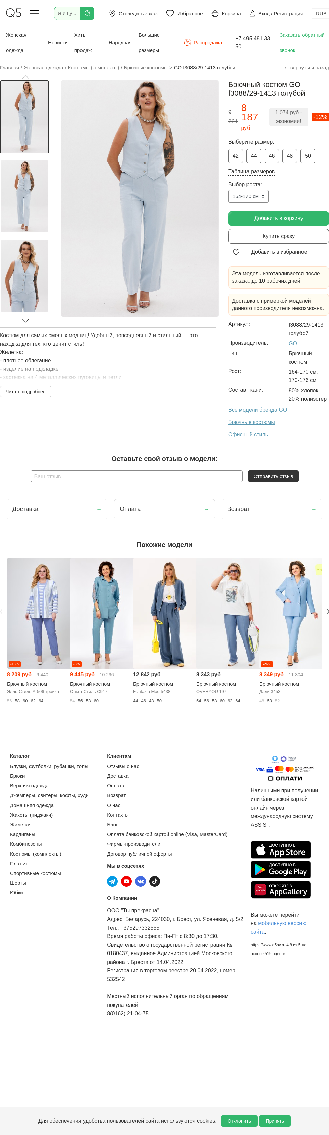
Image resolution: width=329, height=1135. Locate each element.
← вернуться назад (306, 67)
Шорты (18, 883)
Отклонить (239, 1121)
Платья (18, 863)
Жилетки (20, 824)
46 (272, 156)
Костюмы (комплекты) (35, 854)
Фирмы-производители (133, 844)
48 (290, 156)
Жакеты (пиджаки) (31, 815)
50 (308, 156)
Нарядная (120, 42)
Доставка (117, 776)
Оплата (115, 785)
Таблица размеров (251, 171)
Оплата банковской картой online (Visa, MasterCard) (167, 834)
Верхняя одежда (29, 785)
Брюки (17, 776)
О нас (113, 805)
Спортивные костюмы (35, 873)
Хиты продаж (83, 42)
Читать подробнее (26, 391)
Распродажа (203, 42)
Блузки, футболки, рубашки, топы (49, 766)
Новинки (58, 42)
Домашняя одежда (32, 805)
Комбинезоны (26, 844)
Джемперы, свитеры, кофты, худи (49, 795)
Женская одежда (16, 42)
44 (254, 156)
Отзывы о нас (123, 766)
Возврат (116, 795)
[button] (25, 76)
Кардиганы (22, 834)
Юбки (16, 892)
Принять (275, 1121)
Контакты (118, 815)
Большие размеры (149, 42)
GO (293, 343)
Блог (112, 824)
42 (236, 156)
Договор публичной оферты (139, 854)
